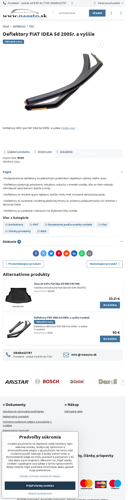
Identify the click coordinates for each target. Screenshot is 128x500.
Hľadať (97, 13)
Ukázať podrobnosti (40, 493)
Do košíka (88, 140)
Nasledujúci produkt (105, 264)
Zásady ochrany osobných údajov (40, 476)
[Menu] (121, 13)
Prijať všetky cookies (40, 485)
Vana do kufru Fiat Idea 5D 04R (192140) (57, 283)
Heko (17, 161)
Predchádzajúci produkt (23, 264)
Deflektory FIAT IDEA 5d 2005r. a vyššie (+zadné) (62, 317)
